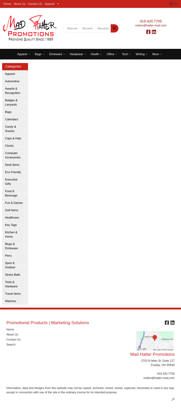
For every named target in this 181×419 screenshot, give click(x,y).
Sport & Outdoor (10, 265)
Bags (39, 54)
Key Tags (11, 224)
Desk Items (12, 164)
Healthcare (12, 217)
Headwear (78, 54)
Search (11, 344)
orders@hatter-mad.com (150, 25)
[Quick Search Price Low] (88, 28)
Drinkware (57, 54)
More (157, 54)
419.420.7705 (151, 21)
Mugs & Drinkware (11, 246)
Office (112, 54)
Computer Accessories (12, 155)
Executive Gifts (11, 181)
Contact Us (35, 3)
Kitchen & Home (11, 234)
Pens (8, 255)
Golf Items (11, 210)
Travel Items (13, 293)
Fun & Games (14, 202)
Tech (126, 54)
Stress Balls (12, 274)
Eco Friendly (13, 172)
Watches (10, 301)
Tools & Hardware (11, 284)
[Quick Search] (72, 28)
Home (7, 3)
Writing (142, 54)
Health (96, 54)
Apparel (50, 3)
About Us (20, 3)
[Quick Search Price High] (103, 28)
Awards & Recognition (12, 90)
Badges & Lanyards (11, 102)
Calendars (11, 119)
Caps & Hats (13, 138)
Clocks (9, 145)
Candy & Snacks (10, 129)
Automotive (12, 81)
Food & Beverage (11, 193)
